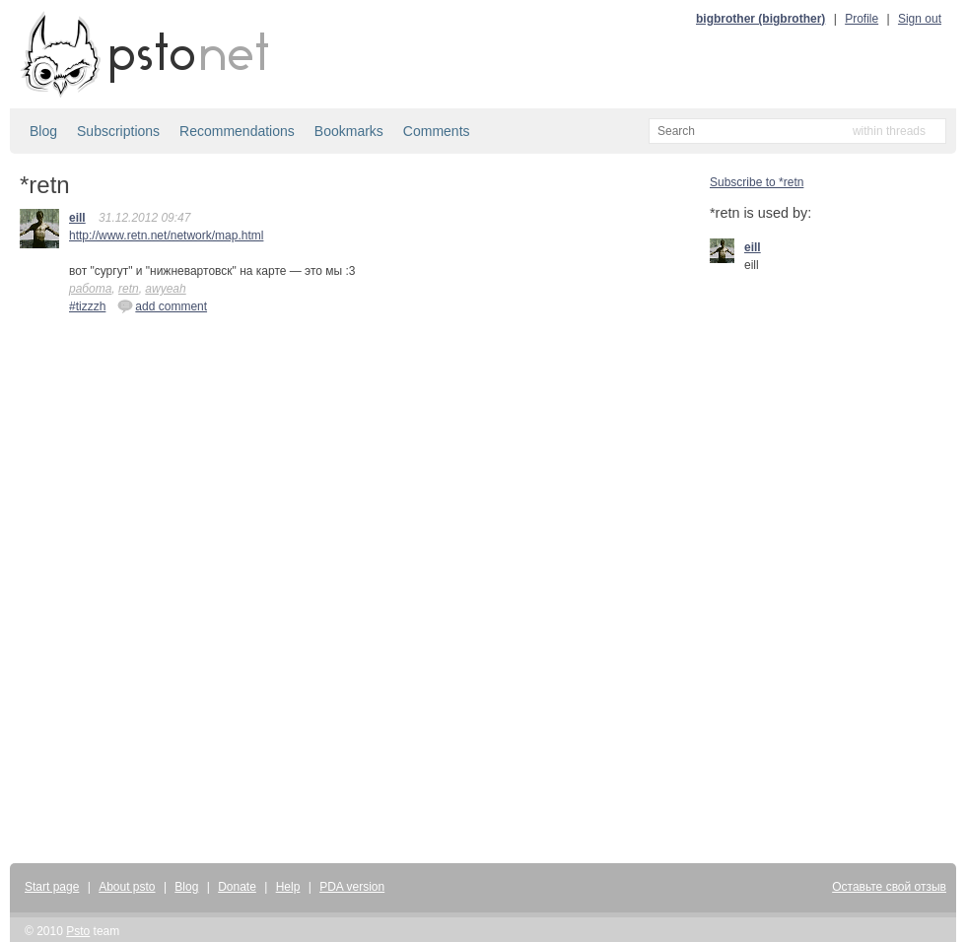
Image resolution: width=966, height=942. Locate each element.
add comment (162, 305)
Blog (43, 131)
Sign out (919, 19)
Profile (861, 19)
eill (77, 218)
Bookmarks (348, 131)
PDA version (351, 887)
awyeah (165, 289)
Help (288, 887)
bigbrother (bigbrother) (760, 19)
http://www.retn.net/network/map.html (166, 235)
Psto (78, 931)
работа (90, 289)
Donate (237, 887)
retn (128, 289)
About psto (127, 887)
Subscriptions (118, 131)
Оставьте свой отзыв (889, 887)
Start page (52, 887)
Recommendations (237, 131)
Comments (436, 131)
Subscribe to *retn (756, 182)
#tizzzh (87, 306)
